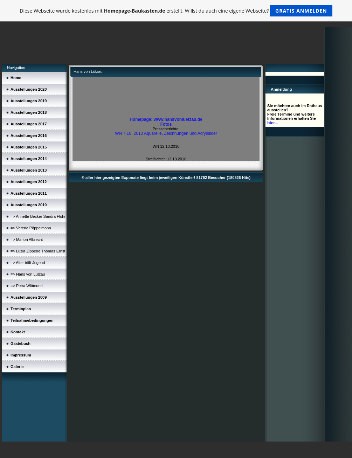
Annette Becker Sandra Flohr (40, 216)
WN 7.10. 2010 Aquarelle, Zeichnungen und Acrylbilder (166, 133)
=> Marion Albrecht (27, 239)
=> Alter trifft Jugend (28, 263)
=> (13, 216)
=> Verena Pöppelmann (31, 228)
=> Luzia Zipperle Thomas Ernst (38, 251)
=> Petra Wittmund (27, 286)
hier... (272, 122)
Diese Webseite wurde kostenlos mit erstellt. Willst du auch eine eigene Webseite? (176, 10)
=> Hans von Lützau (28, 274)
